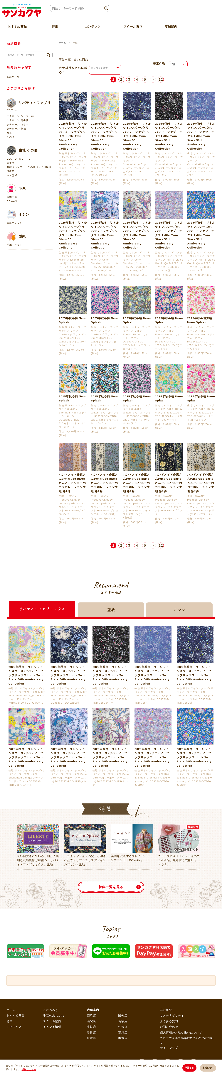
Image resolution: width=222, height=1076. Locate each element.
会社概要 (166, 1009)
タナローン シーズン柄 (20, 116)
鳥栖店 (122, 1021)
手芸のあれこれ (53, 1015)
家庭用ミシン (14, 223)
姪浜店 (91, 1015)
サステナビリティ (172, 1015)
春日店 (91, 1032)
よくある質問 (169, 1021)
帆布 (9, 132)
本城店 (122, 1038)
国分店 (122, 1015)
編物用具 (12, 197)
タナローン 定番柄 (17, 120)
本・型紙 (12, 175)
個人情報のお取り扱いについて (181, 1032)
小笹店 (91, 1026)
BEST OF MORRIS (18, 158)
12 (161, 79)
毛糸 (16, 188)
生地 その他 (22, 150)
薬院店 (91, 1021)
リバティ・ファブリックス (29, 105)
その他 (11, 137)
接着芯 (11, 171)
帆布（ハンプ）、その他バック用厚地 (29, 167)
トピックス (14, 1026)
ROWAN (12, 201)
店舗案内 (171, 26)
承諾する (189, 1067)
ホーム (62, 42)
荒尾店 (122, 1032)
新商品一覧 (13, 77)
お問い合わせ (169, 1026)
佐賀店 (122, 1026)
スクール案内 (133, 26)
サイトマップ (169, 1047)
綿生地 (11, 162)
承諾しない (207, 1067)
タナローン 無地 (16, 128)
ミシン (18, 214)
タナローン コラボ (17, 124)
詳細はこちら (29, 1069)
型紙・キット (14, 244)
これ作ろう (50, 1009)
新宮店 (91, 1038)
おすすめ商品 (16, 1015)
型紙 (16, 236)
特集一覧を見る (111, 887)
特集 (10, 1021)
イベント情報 (52, 1026)
